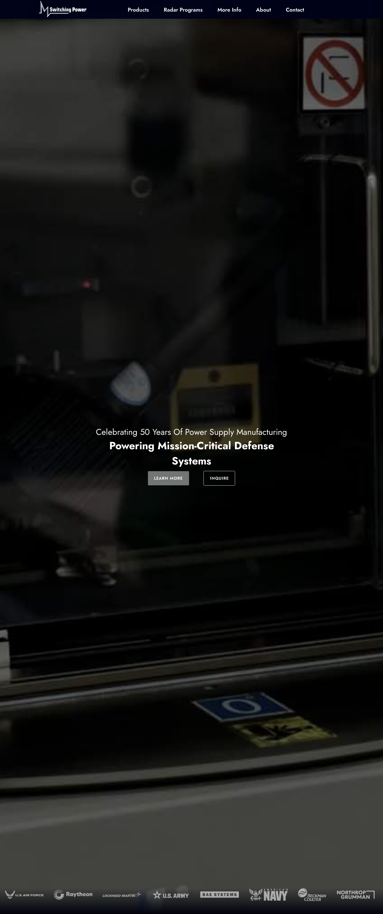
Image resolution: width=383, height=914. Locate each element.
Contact (295, 10)
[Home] (62, 9)
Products (138, 10)
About (263, 10)
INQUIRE (219, 478)
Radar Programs (183, 10)
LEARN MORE (168, 478)
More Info (229, 10)
